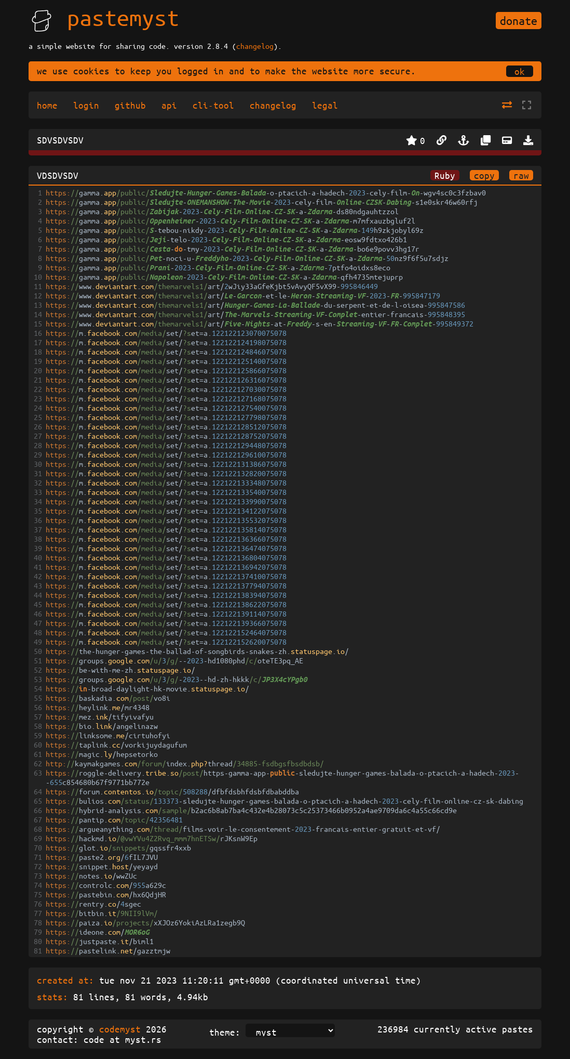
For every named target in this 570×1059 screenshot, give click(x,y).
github (130, 105)
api (169, 105)
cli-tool (213, 105)
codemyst (120, 1029)
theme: (224, 1032)
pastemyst (123, 17)
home (47, 105)
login (86, 105)
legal (325, 105)
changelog (255, 45)
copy (484, 175)
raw (521, 175)
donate (518, 20)
